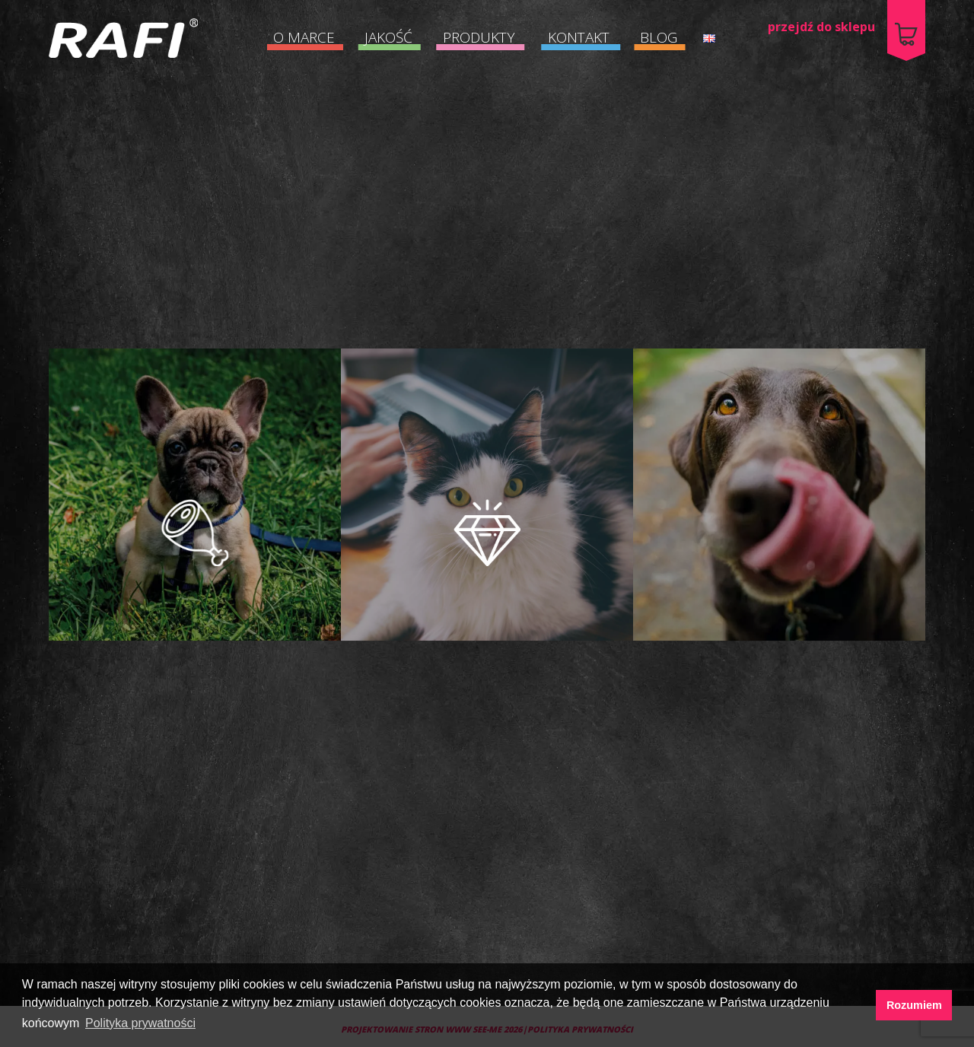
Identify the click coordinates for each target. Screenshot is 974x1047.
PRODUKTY (479, 37)
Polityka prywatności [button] (140, 1023)
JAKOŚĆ (388, 37)
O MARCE (304, 37)
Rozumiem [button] (914, 1005)
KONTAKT (579, 37)
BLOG (658, 37)
